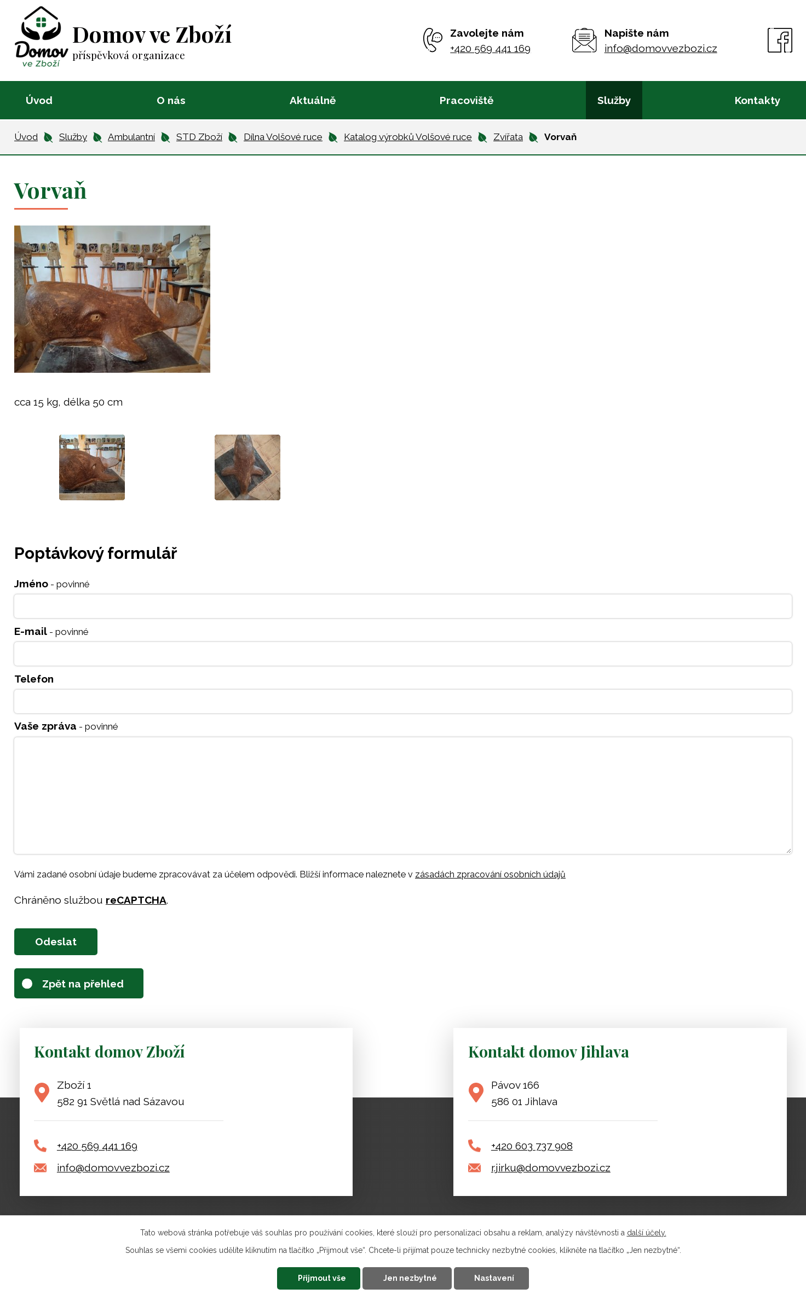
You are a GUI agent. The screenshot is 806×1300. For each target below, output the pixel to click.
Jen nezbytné (410, 1278)
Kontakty (757, 100)
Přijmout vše (322, 1278)
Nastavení (494, 1278)
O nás (171, 100)
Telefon (34, 679)
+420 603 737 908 (532, 1146)
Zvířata (508, 136)
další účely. (646, 1232)
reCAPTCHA (136, 900)
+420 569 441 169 (97, 1146)
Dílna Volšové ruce (283, 136)
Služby (614, 100)
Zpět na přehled (83, 984)
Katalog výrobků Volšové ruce (408, 136)
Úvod (39, 100)
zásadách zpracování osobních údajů (490, 874)
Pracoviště (466, 100)
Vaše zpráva (66, 726)
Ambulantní (131, 136)
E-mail (51, 631)
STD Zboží (199, 136)
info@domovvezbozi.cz (113, 1168)
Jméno (52, 583)
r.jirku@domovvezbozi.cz (551, 1168)
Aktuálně (313, 100)
